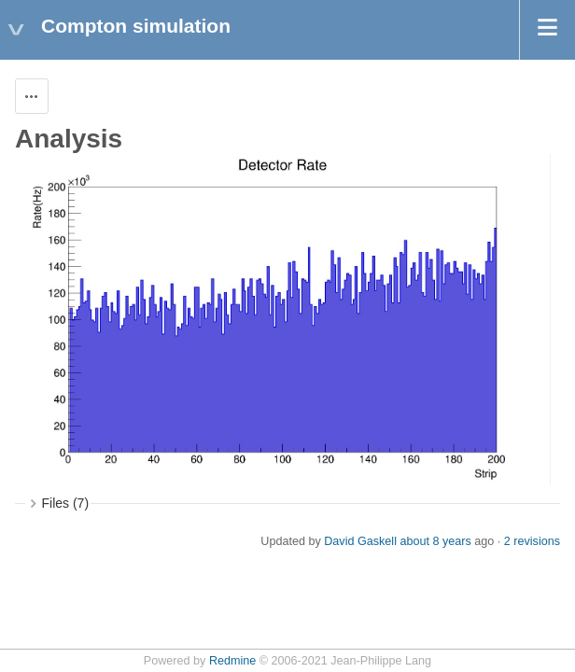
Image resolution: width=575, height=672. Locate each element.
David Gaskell (360, 541)
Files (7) (66, 503)
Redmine (232, 660)
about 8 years (435, 541)
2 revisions (532, 541)
